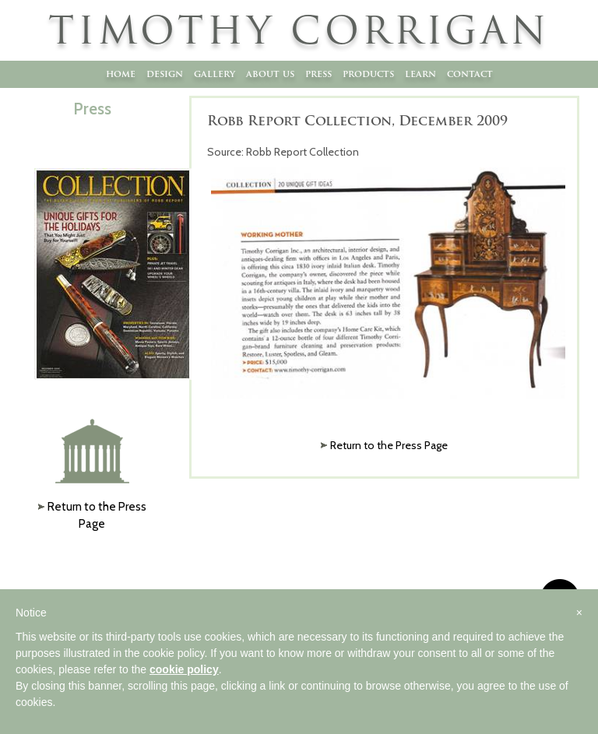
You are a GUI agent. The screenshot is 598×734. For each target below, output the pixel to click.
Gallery (214, 73)
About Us (270, 73)
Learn (420, 73)
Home (120, 73)
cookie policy (184, 669)
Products (368, 73)
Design (164, 73)
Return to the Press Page (389, 445)
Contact (470, 73)
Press (318, 73)
